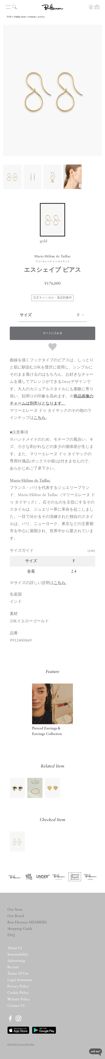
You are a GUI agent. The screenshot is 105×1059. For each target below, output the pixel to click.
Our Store (15, 910)
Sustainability (17, 955)
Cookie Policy (18, 993)
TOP (9, 17)
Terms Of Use (17, 974)
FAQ (11, 935)
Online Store (20, 17)
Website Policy (18, 999)
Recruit (13, 967)
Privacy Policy (18, 986)
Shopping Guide (19, 929)
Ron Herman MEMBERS (27, 922)
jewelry (41, 17)
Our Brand (15, 916)
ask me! (95, 1052)
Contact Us (16, 1006)
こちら (60, 583)
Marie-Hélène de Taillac (30, 481)
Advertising (16, 961)
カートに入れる (52, 333)
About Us (14, 948)
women (31, 17)
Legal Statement (19, 980)
